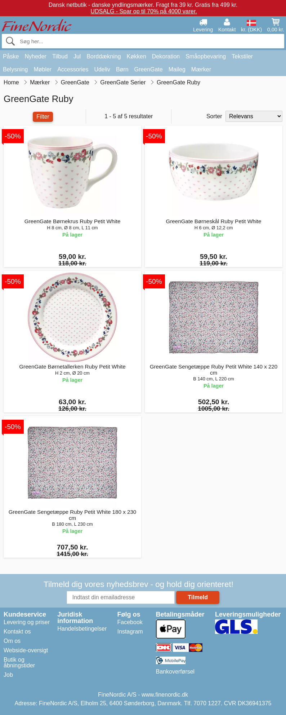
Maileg (177, 69)
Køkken (136, 56)
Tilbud (60, 56)
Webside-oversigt (26, 650)
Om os (12, 641)
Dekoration (166, 56)
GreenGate (148, 69)
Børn (122, 69)
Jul (77, 56)
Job (8, 675)
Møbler (42, 69)
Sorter (214, 116)
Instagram (130, 631)
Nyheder (35, 56)
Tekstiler (242, 56)
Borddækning (103, 56)
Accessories (72, 69)
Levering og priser (27, 622)
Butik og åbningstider (19, 662)
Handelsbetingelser (82, 629)
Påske (11, 56)
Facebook (130, 622)
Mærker (201, 69)
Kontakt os (17, 631)
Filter (42, 117)
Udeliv (102, 69)
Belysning (15, 69)
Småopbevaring (206, 56)
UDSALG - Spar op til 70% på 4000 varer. (144, 11)
